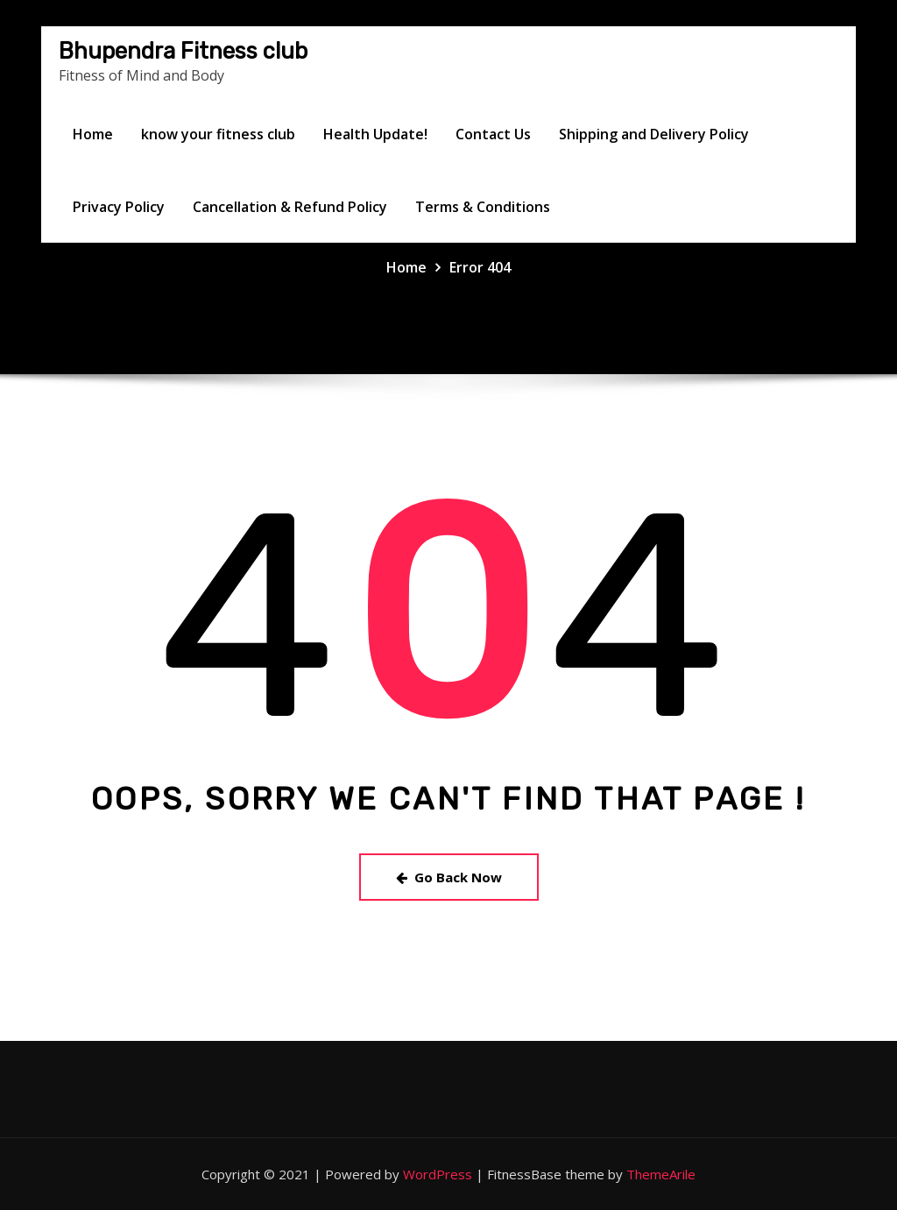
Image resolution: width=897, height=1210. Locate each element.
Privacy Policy (119, 206)
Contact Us (493, 134)
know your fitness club (218, 134)
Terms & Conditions (482, 206)
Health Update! (375, 134)
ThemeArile (661, 1174)
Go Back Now (449, 877)
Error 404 (480, 267)
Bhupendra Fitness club (183, 51)
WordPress (437, 1174)
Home (93, 134)
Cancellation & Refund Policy (290, 206)
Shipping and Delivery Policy (654, 134)
